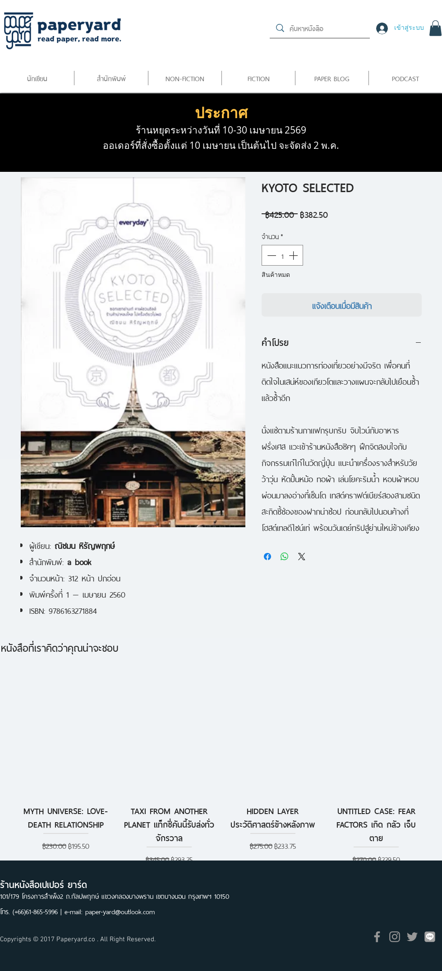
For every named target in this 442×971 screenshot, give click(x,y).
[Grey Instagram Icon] (394, 937)
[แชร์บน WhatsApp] (284, 556)
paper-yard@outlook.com (120, 911)
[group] (221, 768)
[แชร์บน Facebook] (267, 556)
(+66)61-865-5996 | (38, 911)
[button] (435, 28)
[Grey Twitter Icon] (412, 937)
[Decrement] (270, 255)
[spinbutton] (282, 255)
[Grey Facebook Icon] (377, 937)
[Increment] (294, 255)
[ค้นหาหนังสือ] (320, 28)
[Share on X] (301, 556)
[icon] (430, 937)
